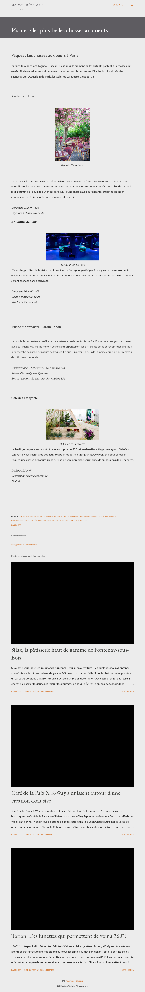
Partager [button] (16, 525)
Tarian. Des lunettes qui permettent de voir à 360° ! (68, 936)
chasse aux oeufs (47, 516)
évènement (73, 516)
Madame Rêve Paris (27, 5)
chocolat (62, 516)
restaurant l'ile (79, 520)
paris (67, 520)
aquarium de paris (28, 516)
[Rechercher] (118, 4)
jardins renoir (108, 516)
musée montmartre (41, 520)
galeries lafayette (90, 516)
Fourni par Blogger (72, 981)
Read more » (127, 691)
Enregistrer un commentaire (24, 544)
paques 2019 (58, 520)
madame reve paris (20, 520)
